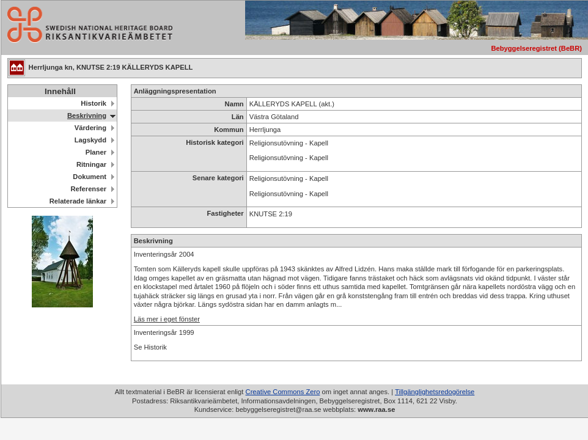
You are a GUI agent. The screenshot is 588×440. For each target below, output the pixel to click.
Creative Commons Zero (283, 391)
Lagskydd (90, 140)
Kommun (228, 129)
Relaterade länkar (78, 201)
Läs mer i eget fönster (167, 319)
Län (238, 116)
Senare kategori (218, 178)
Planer (96, 152)
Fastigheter (225, 213)
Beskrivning (86, 115)
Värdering (90, 127)
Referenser (88, 189)
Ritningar (91, 164)
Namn (234, 104)
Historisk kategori (215, 142)
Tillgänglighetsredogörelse (434, 391)
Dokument (89, 176)
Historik (93, 103)
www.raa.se (376, 409)
